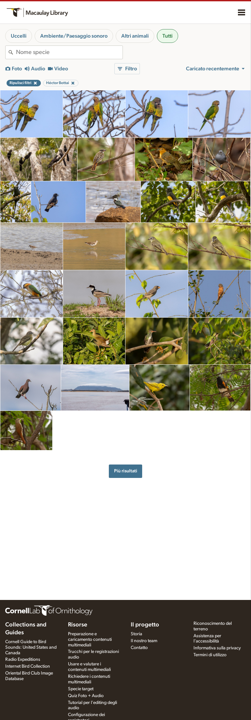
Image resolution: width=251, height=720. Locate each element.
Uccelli (18, 36)
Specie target (80, 689)
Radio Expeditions (22, 659)
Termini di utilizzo (209, 655)
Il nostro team (144, 641)
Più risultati (125, 470)
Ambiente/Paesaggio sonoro (74, 36)
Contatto (139, 647)
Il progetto (145, 625)
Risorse (77, 625)
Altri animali (135, 36)
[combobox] (69, 52)
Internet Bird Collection (27, 666)
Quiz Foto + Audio (86, 696)
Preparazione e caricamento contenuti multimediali (90, 639)
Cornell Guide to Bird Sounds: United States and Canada (31, 647)
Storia (136, 634)
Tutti (167, 36)
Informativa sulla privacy (217, 648)
